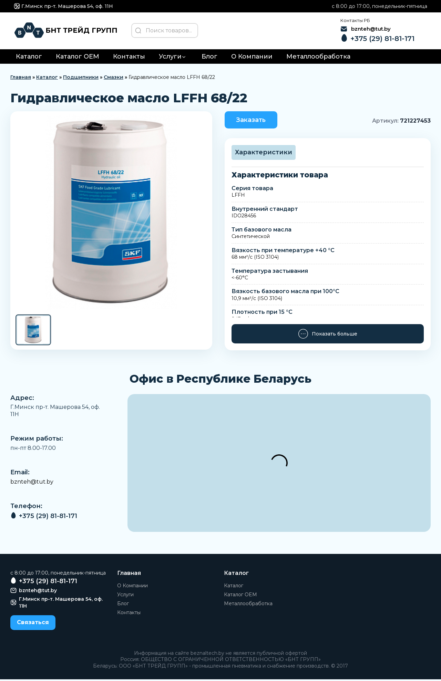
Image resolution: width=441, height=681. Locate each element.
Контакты (129, 58)
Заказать (252, 121)
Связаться (33, 624)
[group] (111, 213)
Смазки (113, 79)
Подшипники (81, 79)
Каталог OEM (77, 58)
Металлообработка (318, 58)
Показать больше (327, 335)
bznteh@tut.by (31, 483)
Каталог (29, 58)
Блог (209, 58)
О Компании (252, 58)
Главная (20, 79)
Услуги (170, 58)
